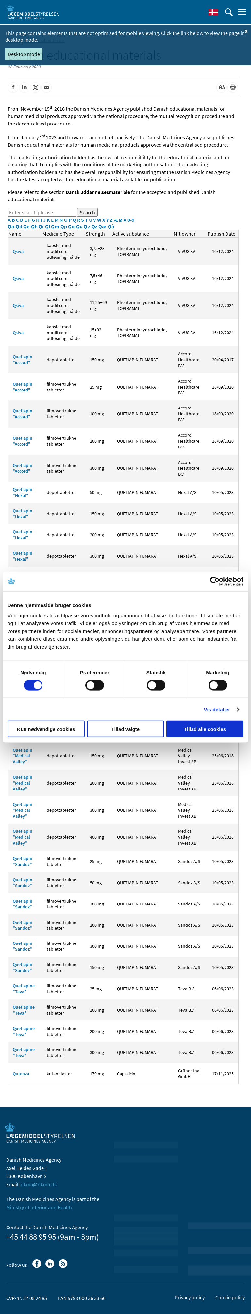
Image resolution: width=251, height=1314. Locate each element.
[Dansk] (213, 12)
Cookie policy (230, 1297)
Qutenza (21, 1073)
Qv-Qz (91, 226)
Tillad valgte (125, 729)
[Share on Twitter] (35, 87)
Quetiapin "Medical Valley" (22, 756)
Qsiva (18, 251)
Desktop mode (24, 54)
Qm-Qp (59, 226)
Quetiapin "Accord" (22, 360)
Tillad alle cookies (205, 729)
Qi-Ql (45, 226)
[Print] (232, 87)
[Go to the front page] (33, 11)
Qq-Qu (76, 226)
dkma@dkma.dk (39, 1184)
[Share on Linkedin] (24, 87)
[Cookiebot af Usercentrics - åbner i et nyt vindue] (214, 581)
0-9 (130, 220)
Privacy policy (190, 1297)
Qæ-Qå (106, 226)
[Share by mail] (46, 87)
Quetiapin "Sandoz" (22, 861)
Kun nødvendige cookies (46, 729)
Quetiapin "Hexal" (22, 492)
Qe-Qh (31, 226)
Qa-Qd (15, 226)
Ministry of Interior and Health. (39, 1207)
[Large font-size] (221, 87)
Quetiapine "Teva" (24, 989)
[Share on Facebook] (13, 87)
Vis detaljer (217, 709)
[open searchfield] (229, 12)
